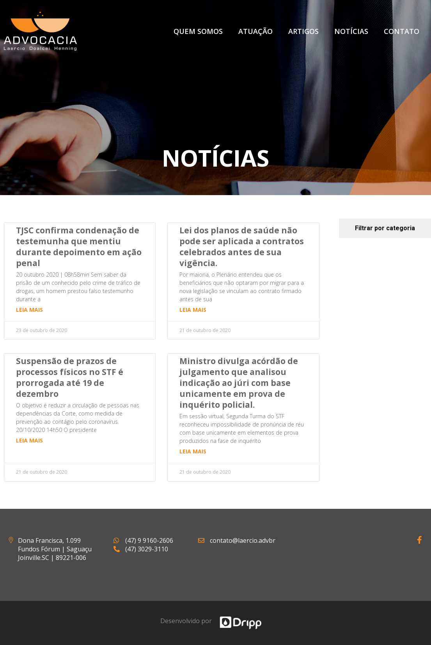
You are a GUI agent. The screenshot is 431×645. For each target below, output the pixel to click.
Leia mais (29, 309)
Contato (401, 31)
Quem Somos (198, 31)
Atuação (255, 31)
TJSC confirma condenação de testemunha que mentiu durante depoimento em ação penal (79, 246)
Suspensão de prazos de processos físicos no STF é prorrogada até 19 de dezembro (69, 377)
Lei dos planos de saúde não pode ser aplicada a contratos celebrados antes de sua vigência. (241, 246)
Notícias (351, 31)
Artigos (303, 31)
